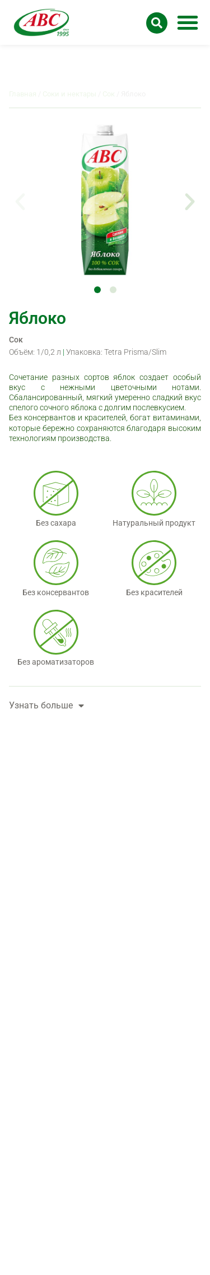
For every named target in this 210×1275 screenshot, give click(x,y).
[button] (187, 22)
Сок (16, 339)
